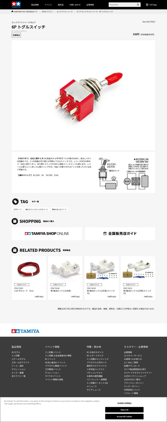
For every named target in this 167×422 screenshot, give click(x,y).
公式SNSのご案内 (132, 379)
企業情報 (128, 352)
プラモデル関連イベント (56, 365)
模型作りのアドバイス (97, 365)
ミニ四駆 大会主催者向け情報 (58, 355)
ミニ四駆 (16, 355)
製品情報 (35, 4)
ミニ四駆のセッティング (98, 359)
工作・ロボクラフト (21, 362)
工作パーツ (18, 209)
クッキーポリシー (132, 386)
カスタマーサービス (133, 355)
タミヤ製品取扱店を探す (135, 369)
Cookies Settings (124, 403)
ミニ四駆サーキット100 (97, 382)
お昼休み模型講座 (95, 376)
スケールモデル (19, 359)
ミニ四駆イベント (53, 352)
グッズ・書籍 (18, 372)
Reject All (124, 410)
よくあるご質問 (131, 362)
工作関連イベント (53, 369)
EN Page (151, 4)
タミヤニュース (94, 389)
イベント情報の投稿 (54, 379)
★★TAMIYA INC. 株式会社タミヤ (26, 11)
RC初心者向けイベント (55, 362)
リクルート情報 (131, 393)
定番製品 (16, 35)
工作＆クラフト (47, 11)
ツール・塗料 (18, 365)
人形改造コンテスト (96, 369)
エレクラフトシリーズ (65, 11)
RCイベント (50, 359)
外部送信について (132, 389)
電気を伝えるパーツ (59, 209)
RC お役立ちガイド (95, 352)
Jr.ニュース (92, 386)
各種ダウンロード (132, 365)
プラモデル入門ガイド (97, 362)
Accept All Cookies (124, 416)
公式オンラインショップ (135, 376)
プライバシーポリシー (134, 382)
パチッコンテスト (95, 372)
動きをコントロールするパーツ (37, 209)
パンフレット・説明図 (97, 379)
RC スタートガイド (95, 355)
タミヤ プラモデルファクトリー (138, 372)
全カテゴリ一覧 (19, 376)
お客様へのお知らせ (133, 359)
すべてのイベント (53, 376)
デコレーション (19, 369)
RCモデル (16, 352)
